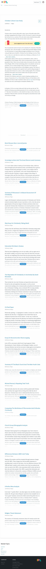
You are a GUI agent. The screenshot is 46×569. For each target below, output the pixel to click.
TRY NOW (25, 40)
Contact (2, 559)
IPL (1, 5)
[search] (40, 2)
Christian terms (3, 548)
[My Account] (43, 2)
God (39, 50)
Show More (23, 101)
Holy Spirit (30, 75)
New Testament (3, 547)
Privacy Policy (15, 563)
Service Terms (15, 564)
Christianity (3, 542)
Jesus (17, 73)
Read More (23, 145)
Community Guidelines (17, 559)
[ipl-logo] (6, 2)
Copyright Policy (16, 558)
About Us (3, 558)
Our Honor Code (16, 561)
